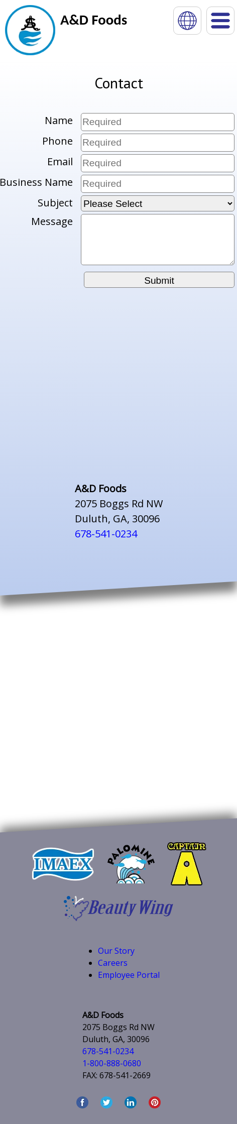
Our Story (116, 950)
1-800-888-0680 (111, 1063)
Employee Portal (129, 974)
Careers (113, 962)
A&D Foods (93, 20)
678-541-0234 (106, 533)
